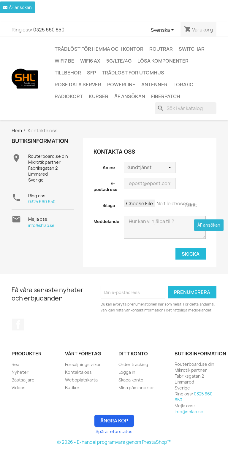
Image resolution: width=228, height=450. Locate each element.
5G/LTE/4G (119, 61)
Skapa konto (130, 380)
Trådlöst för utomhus (133, 72)
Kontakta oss (78, 372)
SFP (91, 72)
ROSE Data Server (78, 84)
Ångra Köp (114, 420)
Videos (19, 387)
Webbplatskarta (81, 380)
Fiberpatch (165, 96)
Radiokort (69, 96)
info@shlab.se (41, 225)
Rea (15, 364)
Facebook (18, 324)
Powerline (121, 84)
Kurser (98, 96)
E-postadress (105, 186)
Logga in (126, 372)
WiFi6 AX (90, 61)
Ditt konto (133, 353)
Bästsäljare (23, 380)
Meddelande (106, 221)
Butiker (72, 387)
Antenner (154, 84)
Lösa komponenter (163, 61)
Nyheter (20, 372)
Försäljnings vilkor (83, 364)
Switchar (192, 49)
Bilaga (108, 205)
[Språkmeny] (163, 30)
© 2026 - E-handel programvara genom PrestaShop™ (114, 442)
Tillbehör (68, 72)
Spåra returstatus (114, 431)
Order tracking (133, 364)
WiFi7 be (64, 61)
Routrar (161, 49)
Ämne (109, 167)
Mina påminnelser (136, 387)
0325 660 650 (48, 29)
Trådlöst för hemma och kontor (99, 49)
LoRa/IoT (185, 84)
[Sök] (185, 108)
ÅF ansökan (129, 96)
